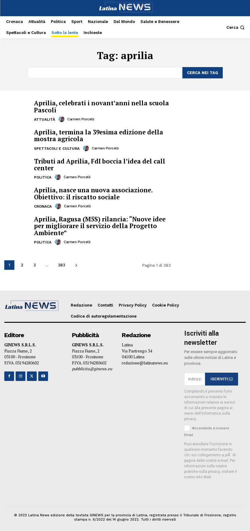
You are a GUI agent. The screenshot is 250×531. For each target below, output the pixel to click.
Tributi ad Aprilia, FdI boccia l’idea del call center (99, 163)
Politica (42, 176)
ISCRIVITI (222, 377)
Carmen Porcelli (80, 118)
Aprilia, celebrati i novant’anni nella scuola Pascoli (100, 106)
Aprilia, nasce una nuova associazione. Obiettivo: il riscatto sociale (93, 192)
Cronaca (43, 205)
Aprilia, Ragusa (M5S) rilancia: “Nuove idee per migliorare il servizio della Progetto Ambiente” (99, 224)
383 (61, 263)
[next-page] (76, 263)
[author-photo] (62, 118)
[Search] (202, 72)
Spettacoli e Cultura (57, 147)
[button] (236, 27)
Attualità (44, 119)
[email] (194, 377)
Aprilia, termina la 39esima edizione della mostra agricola (98, 134)
